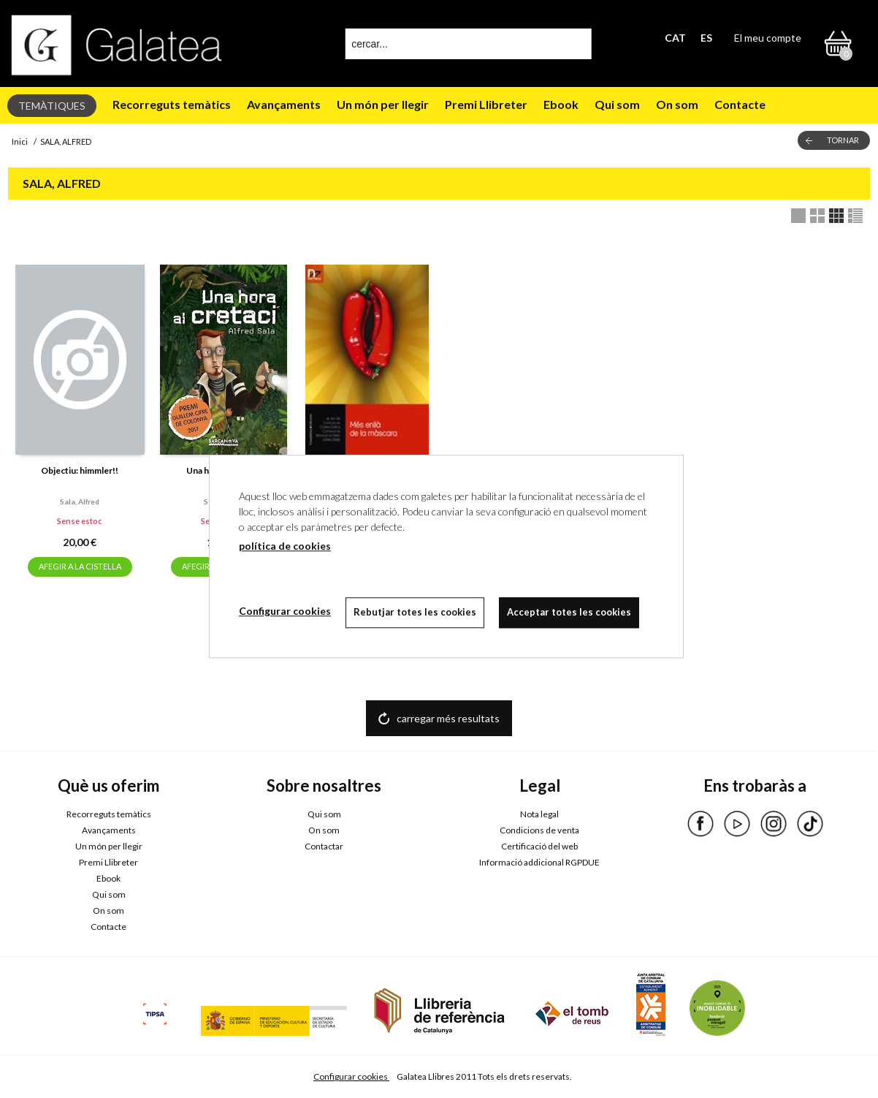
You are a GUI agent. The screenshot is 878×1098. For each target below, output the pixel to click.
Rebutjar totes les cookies (415, 612)
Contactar (324, 846)
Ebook (561, 104)
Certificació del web (539, 846)
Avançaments (284, 104)
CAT (675, 37)
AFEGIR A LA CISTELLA (80, 566)
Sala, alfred (79, 501)
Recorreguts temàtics (171, 104)
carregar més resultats (448, 718)
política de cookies (285, 545)
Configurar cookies (351, 1076)
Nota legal (539, 814)
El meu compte (767, 37)
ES (706, 37)
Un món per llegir (383, 104)
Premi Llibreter (486, 104)
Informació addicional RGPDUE (539, 862)
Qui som (617, 104)
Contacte (740, 104)
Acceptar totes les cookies (569, 612)
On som (677, 104)
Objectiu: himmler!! (79, 470)
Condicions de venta (539, 830)
